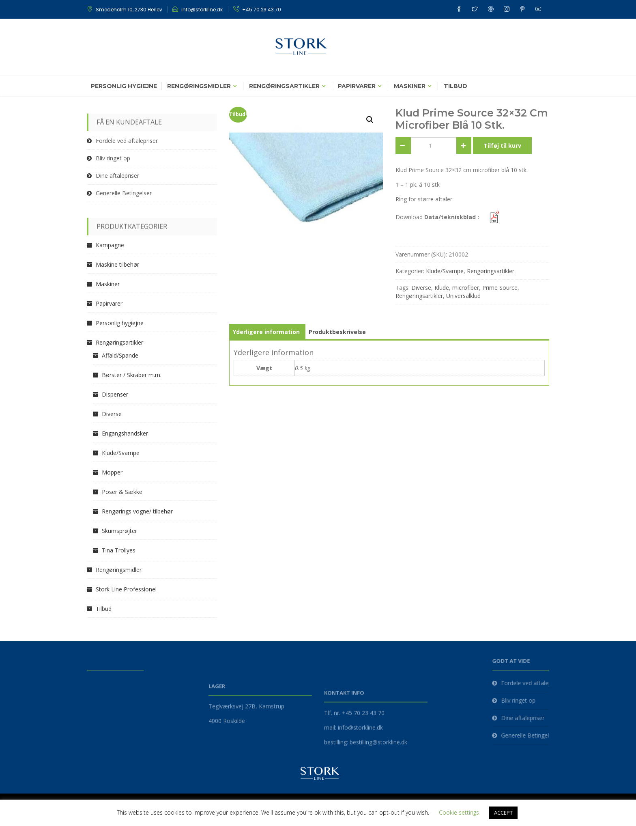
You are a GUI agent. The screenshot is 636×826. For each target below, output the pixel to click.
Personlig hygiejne (124, 86)
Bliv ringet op (113, 158)
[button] (370, 119)
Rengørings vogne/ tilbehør (137, 511)
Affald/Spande (120, 355)
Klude (441, 287)
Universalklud (463, 296)
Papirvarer (357, 86)
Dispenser (115, 394)
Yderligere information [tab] (266, 332)
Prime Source (500, 287)
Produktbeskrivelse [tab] (337, 332)
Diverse (421, 287)
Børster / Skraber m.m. (131, 375)
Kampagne (110, 245)
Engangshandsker (125, 433)
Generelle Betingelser (124, 193)
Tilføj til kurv (502, 145)
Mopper (112, 472)
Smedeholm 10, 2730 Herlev (129, 9)
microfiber (465, 287)
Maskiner (409, 86)
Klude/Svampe (445, 271)
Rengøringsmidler (199, 86)
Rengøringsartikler (284, 86)
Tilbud (455, 86)
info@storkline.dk (202, 9)
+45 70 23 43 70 (261, 9)
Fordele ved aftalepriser (127, 140)
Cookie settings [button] (459, 812)
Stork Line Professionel (126, 589)
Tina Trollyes (118, 550)
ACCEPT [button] (503, 812)
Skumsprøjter (119, 531)
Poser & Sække (122, 492)
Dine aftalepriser (117, 175)
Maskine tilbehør (117, 264)
